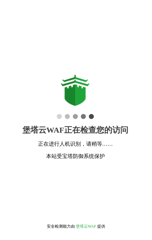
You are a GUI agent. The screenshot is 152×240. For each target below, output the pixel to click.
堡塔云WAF (86, 226)
